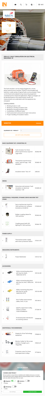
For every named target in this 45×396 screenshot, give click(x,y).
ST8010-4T (38, 343)
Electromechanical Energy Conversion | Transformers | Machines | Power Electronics (16, 37)
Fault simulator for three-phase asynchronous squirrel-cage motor (24, 151)
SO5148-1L (38, 300)
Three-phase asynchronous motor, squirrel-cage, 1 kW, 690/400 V (23, 162)
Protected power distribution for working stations (24, 318)
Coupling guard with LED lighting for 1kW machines (23, 224)
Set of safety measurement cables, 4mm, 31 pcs (24, 300)
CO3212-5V (38, 240)
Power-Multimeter (20, 257)
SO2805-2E (38, 188)
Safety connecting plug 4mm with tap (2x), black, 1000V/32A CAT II (24, 273)
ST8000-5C (38, 334)
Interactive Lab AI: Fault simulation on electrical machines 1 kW (24, 188)
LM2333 (37, 171)
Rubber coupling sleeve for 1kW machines (23, 215)
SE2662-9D (38, 152)
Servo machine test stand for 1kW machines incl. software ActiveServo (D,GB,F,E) (23, 206)
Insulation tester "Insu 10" (23, 171)
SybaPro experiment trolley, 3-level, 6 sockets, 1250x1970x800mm (24, 309)
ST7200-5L (38, 352)
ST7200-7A (38, 309)
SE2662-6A (38, 215)
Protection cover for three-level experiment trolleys (23, 352)
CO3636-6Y (38, 206)
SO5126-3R (38, 273)
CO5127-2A (38, 257)
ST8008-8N (38, 318)
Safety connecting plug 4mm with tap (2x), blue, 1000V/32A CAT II (24, 282)
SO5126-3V (38, 282)
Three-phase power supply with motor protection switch (23, 240)
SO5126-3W (38, 291)
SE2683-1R (38, 162)
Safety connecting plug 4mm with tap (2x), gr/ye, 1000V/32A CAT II (24, 291)
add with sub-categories (22, 135)
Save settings (13, 391)
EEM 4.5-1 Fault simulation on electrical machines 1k (17, 44)
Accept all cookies (32, 391)
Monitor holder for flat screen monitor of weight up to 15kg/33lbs (24, 343)
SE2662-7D (38, 224)
